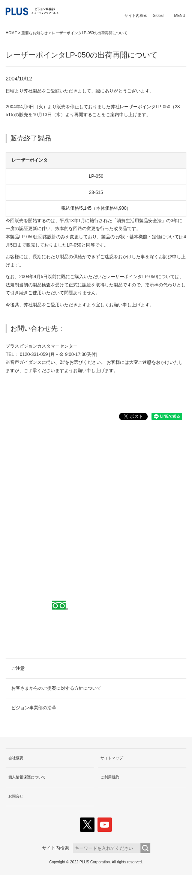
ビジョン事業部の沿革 (33, 707)
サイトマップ (111, 758)
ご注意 (18, 668)
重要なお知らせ (34, 33)
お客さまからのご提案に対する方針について (56, 688)
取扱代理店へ (96, 511)
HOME (11, 33)
